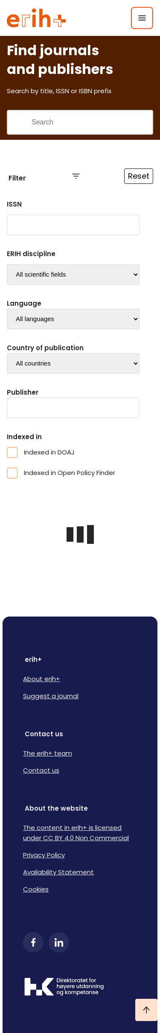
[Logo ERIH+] (36, 18)
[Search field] (92, 122)
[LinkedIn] (59, 942)
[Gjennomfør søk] (19, 122)
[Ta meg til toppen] (146, 1010)
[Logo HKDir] (80, 988)
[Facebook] (33, 942)
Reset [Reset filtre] (138, 176)
